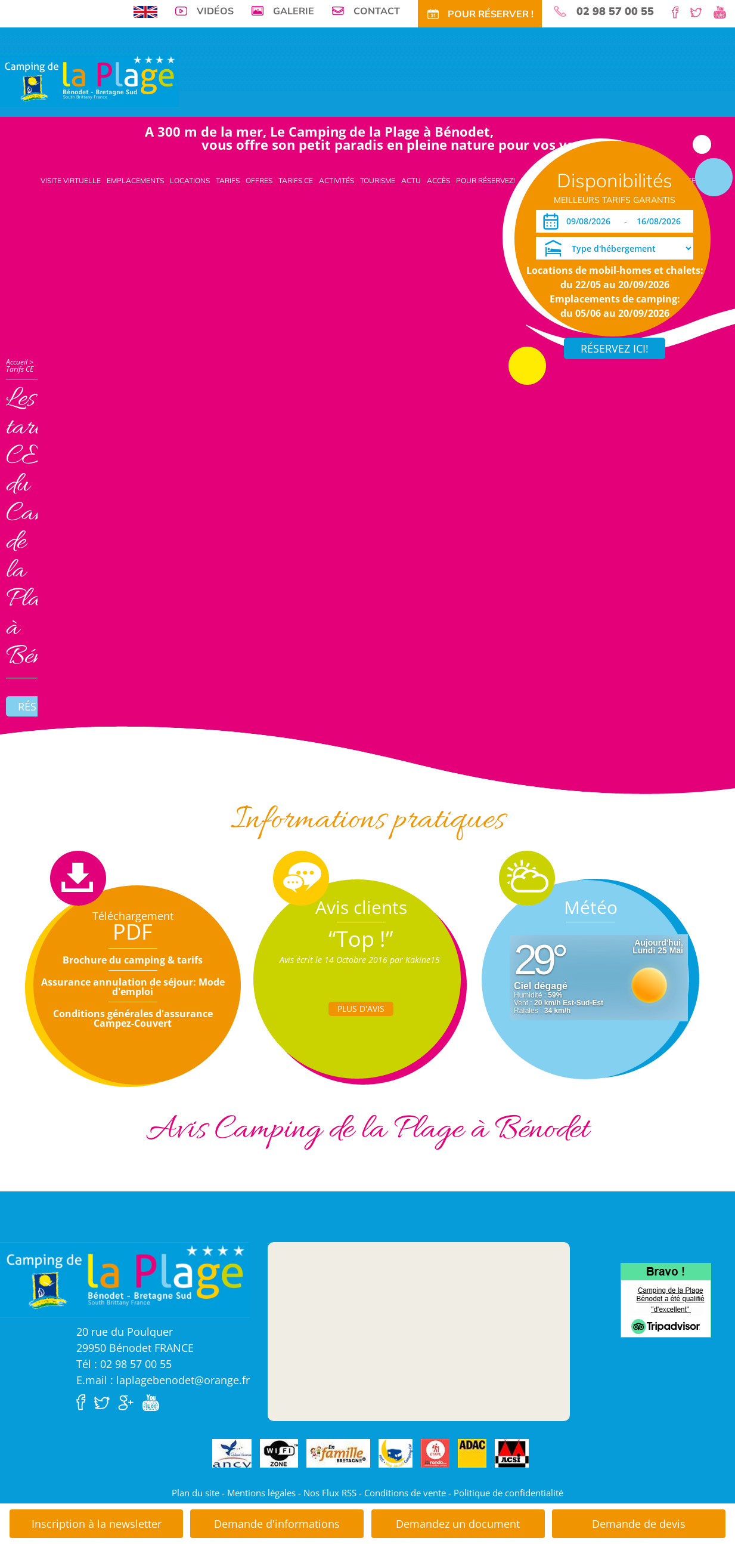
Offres (259, 180)
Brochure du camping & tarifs (133, 959)
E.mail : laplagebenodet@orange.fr (163, 1380)
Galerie (293, 11)
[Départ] (662, 221)
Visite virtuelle (71, 180)
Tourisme (377, 180)
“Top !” (360, 938)
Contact (376, 11)
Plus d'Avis (360, 1008)
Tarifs (228, 180)
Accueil (16, 362)
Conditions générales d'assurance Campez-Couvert (133, 1018)
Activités (336, 180)
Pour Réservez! (485, 180)
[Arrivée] (590, 221)
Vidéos (215, 11)
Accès (438, 180)
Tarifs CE (295, 180)
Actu (411, 180)
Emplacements (135, 180)
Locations (190, 180)
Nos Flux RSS (329, 1493)
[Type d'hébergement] (614, 248)
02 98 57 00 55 (615, 11)
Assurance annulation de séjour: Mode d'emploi (133, 986)
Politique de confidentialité (508, 1493)
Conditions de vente (405, 1493)
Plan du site (195, 1493)
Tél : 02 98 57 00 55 (124, 1364)
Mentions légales (261, 1493)
